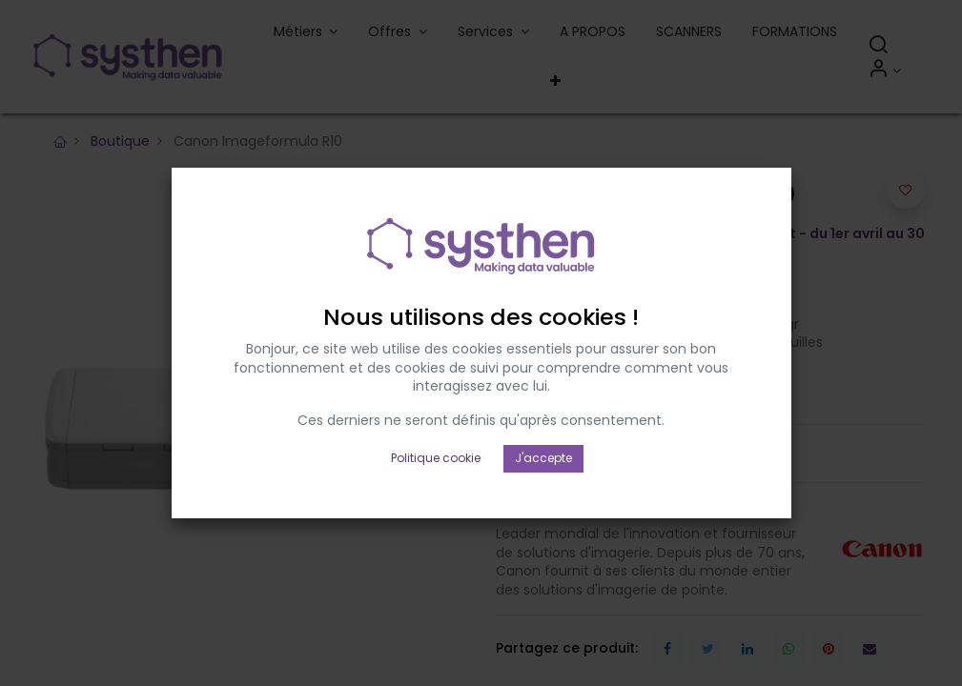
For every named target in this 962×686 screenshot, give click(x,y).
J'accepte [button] (543, 426)
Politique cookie (436, 426)
